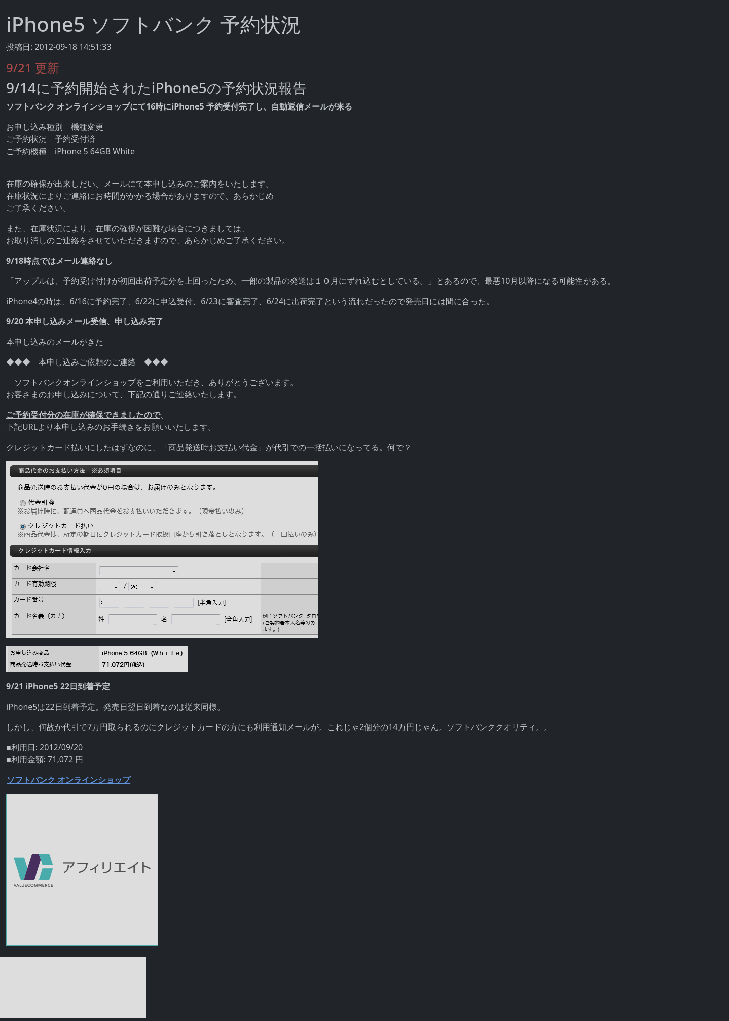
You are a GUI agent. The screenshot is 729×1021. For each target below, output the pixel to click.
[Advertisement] (73, 987)
